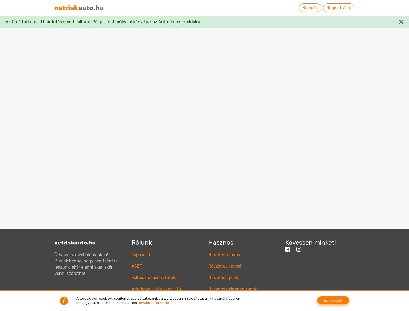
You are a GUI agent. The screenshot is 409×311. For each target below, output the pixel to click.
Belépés (310, 7)
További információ (154, 303)
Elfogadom (333, 300)
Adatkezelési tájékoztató (156, 289)
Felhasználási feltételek (154, 277)
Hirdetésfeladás (224, 254)
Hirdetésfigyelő (223, 277)
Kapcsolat (141, 254)
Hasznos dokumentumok (232, 289)
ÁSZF (136, 266)
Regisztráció (339, 7)
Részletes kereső (224, 266)
